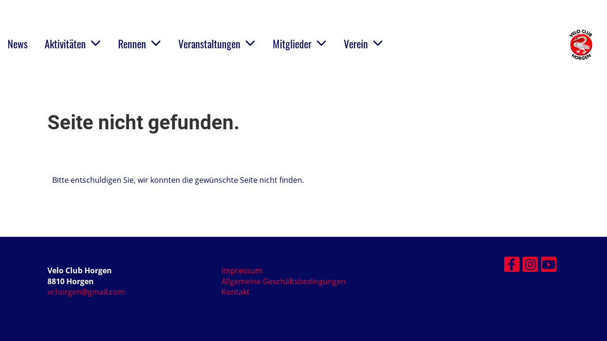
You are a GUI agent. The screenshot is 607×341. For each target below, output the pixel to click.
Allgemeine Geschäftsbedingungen (283, 281)
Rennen (139, 43)
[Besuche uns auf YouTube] (548, 266)
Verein (363, 43)
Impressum (241, 270)
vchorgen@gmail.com (86, 292)
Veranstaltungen (217, 43)
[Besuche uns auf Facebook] (511, 266)
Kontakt (235, 292)
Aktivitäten (73, 43)
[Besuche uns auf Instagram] (530, 266)
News (18, 43)
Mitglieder (300, 43)
